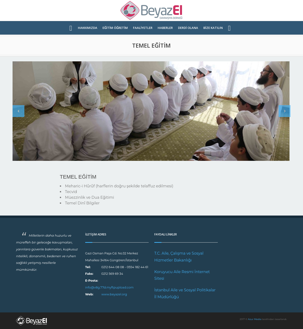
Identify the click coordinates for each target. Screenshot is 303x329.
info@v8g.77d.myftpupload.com (109, 287)
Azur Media (255, 319)
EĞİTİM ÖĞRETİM (115, 28)
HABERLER (165, 28)
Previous (18, 111)
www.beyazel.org (114, 294)
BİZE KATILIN (213, 28)
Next (284, 111)
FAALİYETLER (142, 28)
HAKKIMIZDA (87, 28)
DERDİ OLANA (188, 28)
